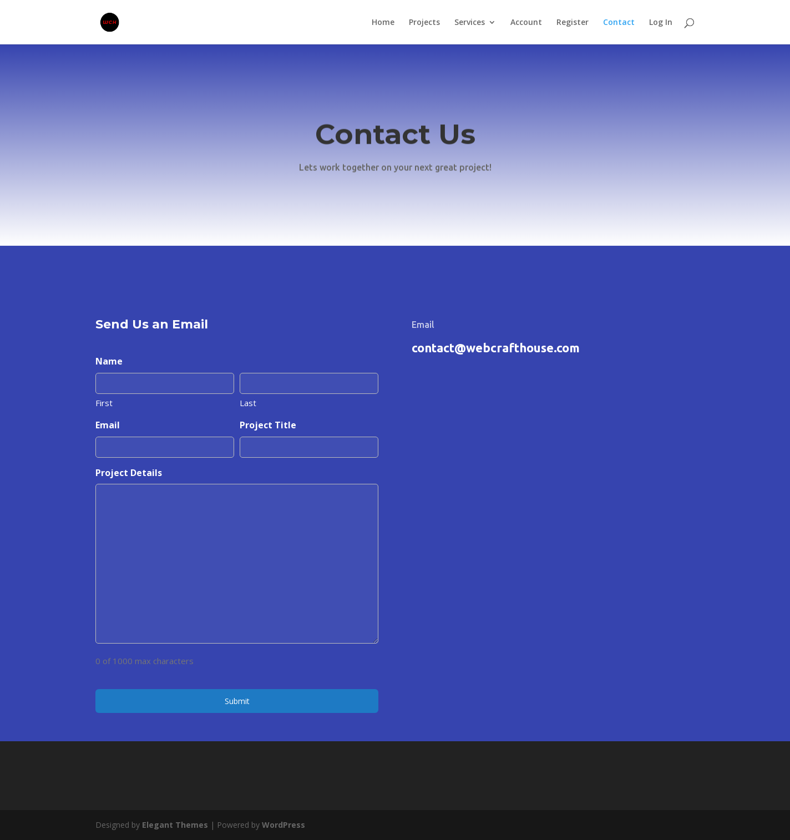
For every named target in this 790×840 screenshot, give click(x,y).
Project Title (268, 425)
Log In (660, 22)
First (104, 402)
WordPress (283, 824)
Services (469, 22)
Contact (619, 22)
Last (248, 402)
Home (383, 22)
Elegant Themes (175, 824)
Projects (424, 22)
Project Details (128, 473)
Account (526, 22)
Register (572, 22)
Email (107, 425)
